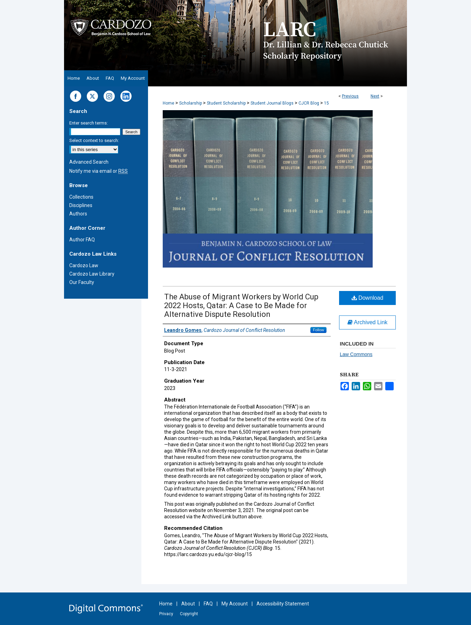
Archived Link (367, 322)
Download (368, 298)
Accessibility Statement (282, 603)
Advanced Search (88, 162)
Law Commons (356, 354)
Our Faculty (81, 282)
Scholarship (190, 103)
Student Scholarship (226, 103)
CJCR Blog (308, 103)
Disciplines (80, 205)
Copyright (189, 613)
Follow (318, 330)
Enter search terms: (88, 123)
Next (375, 96)
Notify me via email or (98, 171)
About (188, 603)
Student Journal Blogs (272, 103)
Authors (78, 213)
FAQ (208, 603)
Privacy (166, 613)
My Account (235, 603)
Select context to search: (94, 140)
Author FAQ (82, 239)
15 (326, 103)
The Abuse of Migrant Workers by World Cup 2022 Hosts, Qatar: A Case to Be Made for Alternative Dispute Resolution (241, 305)
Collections (81, 197)
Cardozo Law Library (91, 274)
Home (168, 103)
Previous (350, 96)
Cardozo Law (83, 265)
